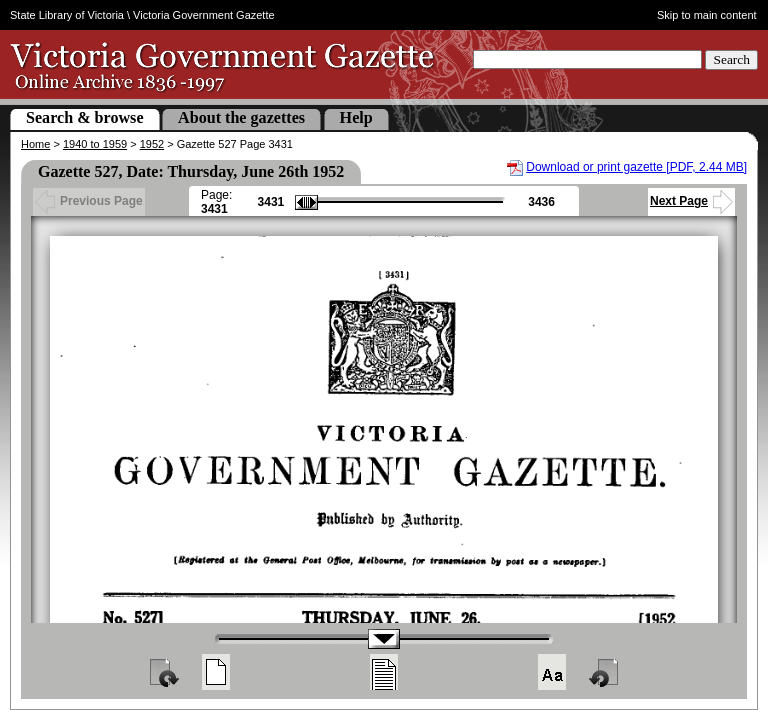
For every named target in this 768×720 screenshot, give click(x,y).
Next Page (691, 201)
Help (356, 117)
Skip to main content (707, 15)
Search (731, 59)
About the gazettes (241, 117)
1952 (152, 144)
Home (35, 144)
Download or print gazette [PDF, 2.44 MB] (636, 167)
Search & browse (85, 117)
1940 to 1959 (95, 144)
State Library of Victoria (67, 15)
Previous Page (89, 201)
